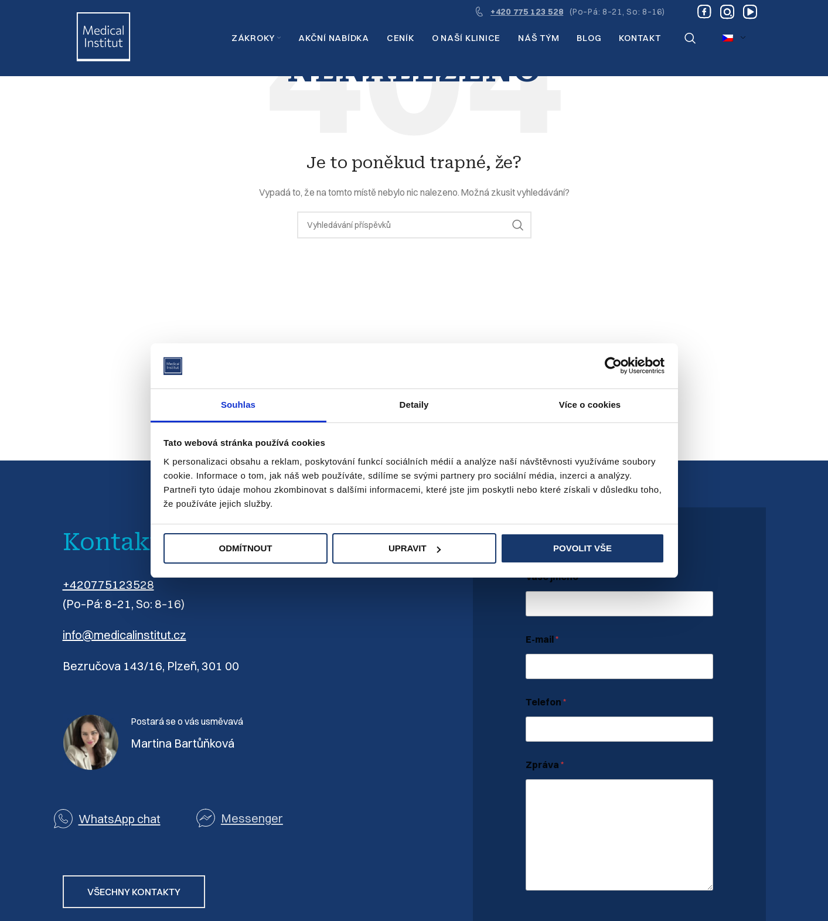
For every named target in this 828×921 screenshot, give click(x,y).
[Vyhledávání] (690, 38)
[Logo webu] (103, 37)
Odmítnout (245, 548)
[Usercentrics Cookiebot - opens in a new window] (613, 366)
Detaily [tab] (414, 405)
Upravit (415, 548)
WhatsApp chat (120, 818)
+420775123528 (108, 584)
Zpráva (545, 764)
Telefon (546, 702)
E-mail (542, 639)
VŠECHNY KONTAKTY (133, 892)
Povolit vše (582, 548)
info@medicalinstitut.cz (124, 634)
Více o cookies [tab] (590, 405)
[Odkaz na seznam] (267, 818)
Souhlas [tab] (238, 405)
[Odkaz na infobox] (569, 11)
